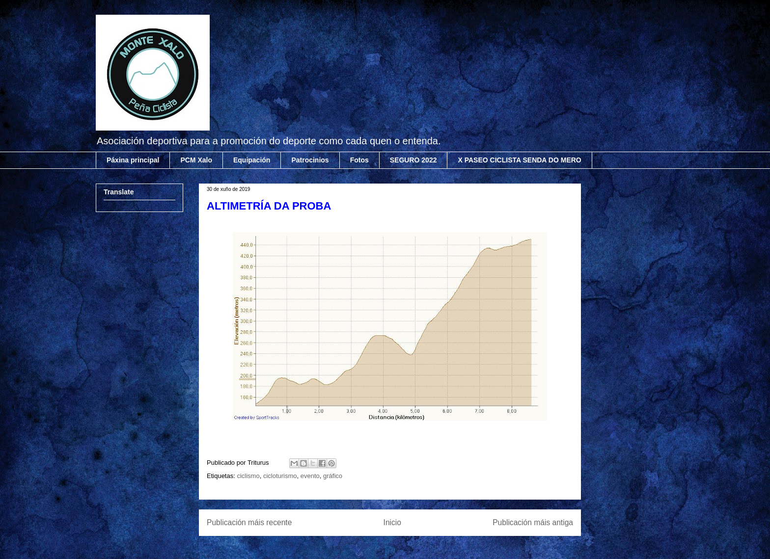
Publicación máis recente (249, 522)
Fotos (359, 160)
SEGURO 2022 (413, 160)
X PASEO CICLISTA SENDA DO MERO (519, 160)
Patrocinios (310, 160)
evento (310, 475)
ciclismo (248, 475)
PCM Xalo (196, 160)
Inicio (392, 522)
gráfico (332, 475)
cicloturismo (280, 475)
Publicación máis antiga (533, 522)
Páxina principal (133, 160)
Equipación (251, 160)
